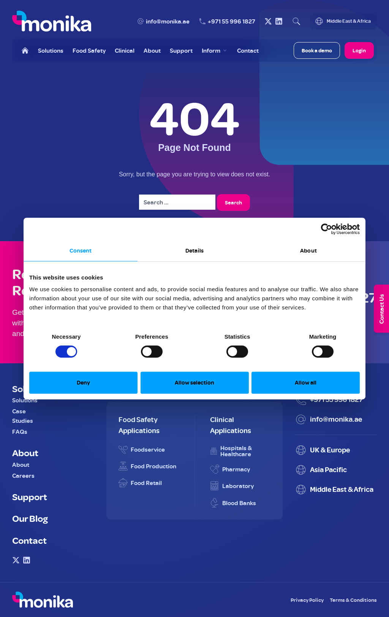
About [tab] (308, 250)
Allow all (305, 382)
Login (359, 50)
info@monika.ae (168, 21)
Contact (29, 540)
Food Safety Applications (139, 424)
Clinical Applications (230, 424)
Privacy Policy (307, 599)
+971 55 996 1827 (231, 21)
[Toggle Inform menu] (215, 50)
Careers (23, 475)
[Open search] (296, 21)
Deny (83, 382)
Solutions (25, 400)
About (25, 452)
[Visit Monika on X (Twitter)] (268, 21)
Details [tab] (194, 250)
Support (29, 496)
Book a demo (317, 50)
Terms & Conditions (353, 599)
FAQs (19, 431)
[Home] (25, 50)
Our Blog (30, 518)
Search (233, 202)
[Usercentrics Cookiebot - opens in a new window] (326, 229)
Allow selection (194, 382)
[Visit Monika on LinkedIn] (279, 21)
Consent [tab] (81, 250)
